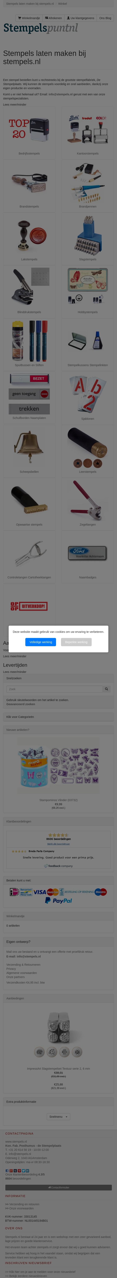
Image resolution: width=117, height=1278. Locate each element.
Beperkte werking (76, 642)
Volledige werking (40, 642)
